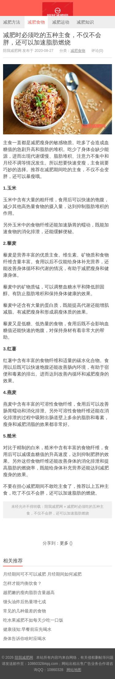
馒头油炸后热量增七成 (24, 601)
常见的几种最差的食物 (24, 610)
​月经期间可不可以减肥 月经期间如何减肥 (42, 574)
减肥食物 (36, 22)
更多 (64, 543)
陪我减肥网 (57, 8)
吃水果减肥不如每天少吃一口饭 (33, 620)
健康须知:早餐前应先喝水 (27, 629)
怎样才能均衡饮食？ (22, 583)
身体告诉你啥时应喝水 (24, 638)
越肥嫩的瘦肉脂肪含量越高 (29, 592)
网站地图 (74, 670)
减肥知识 (85, 22)
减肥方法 (11, 22)
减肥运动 (60, 22)
